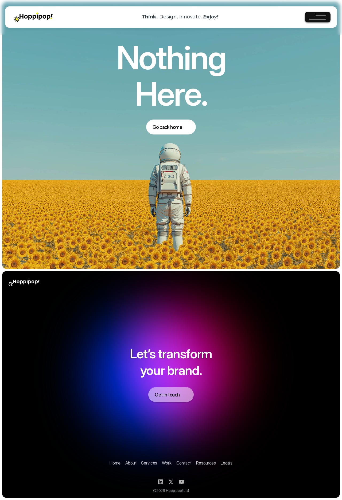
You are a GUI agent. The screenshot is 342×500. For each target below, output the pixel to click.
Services (149, 463)
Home (115, 463)
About (130, 463)
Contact (184, 463)
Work (166, 463)
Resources (206, 463)
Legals (226, 463)
